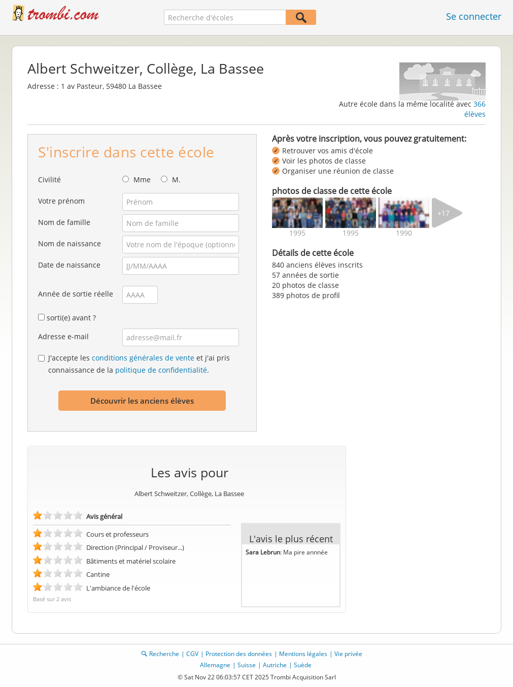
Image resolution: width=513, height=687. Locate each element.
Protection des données (239, 653)
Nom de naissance (69, 243)
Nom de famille (64, 222)
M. (176, 179)
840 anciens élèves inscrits (317, 265)
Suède (303, 665)
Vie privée (348, 653)
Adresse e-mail (63, 336)
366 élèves (475, 109)
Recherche (164, 653)
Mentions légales (303, 653)
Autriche (275, 665)
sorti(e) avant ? (71, 317)
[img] (297, 213)
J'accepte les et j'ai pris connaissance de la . (139, 364)
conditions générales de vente (143, 358)
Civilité (49, 179)
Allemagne (215, 665)
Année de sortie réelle (75, 294)
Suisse (246, 665)
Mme (142, 179)
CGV (192, 653)
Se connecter (473, 16)
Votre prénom (61, 201)
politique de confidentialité (161, 370)
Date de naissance (69, 265)
